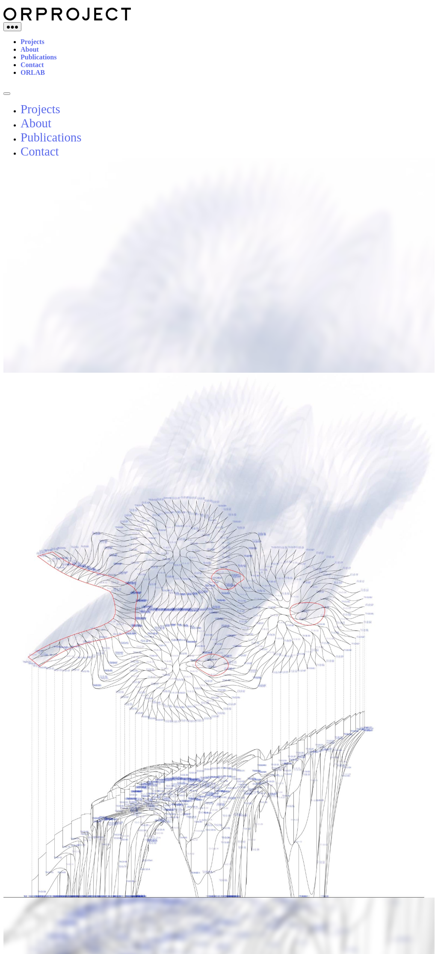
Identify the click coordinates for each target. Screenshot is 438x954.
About (30, 49)
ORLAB (33, 72)
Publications (38, 57)
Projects (32, 41)
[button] (420, 193)
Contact (32, 64)
